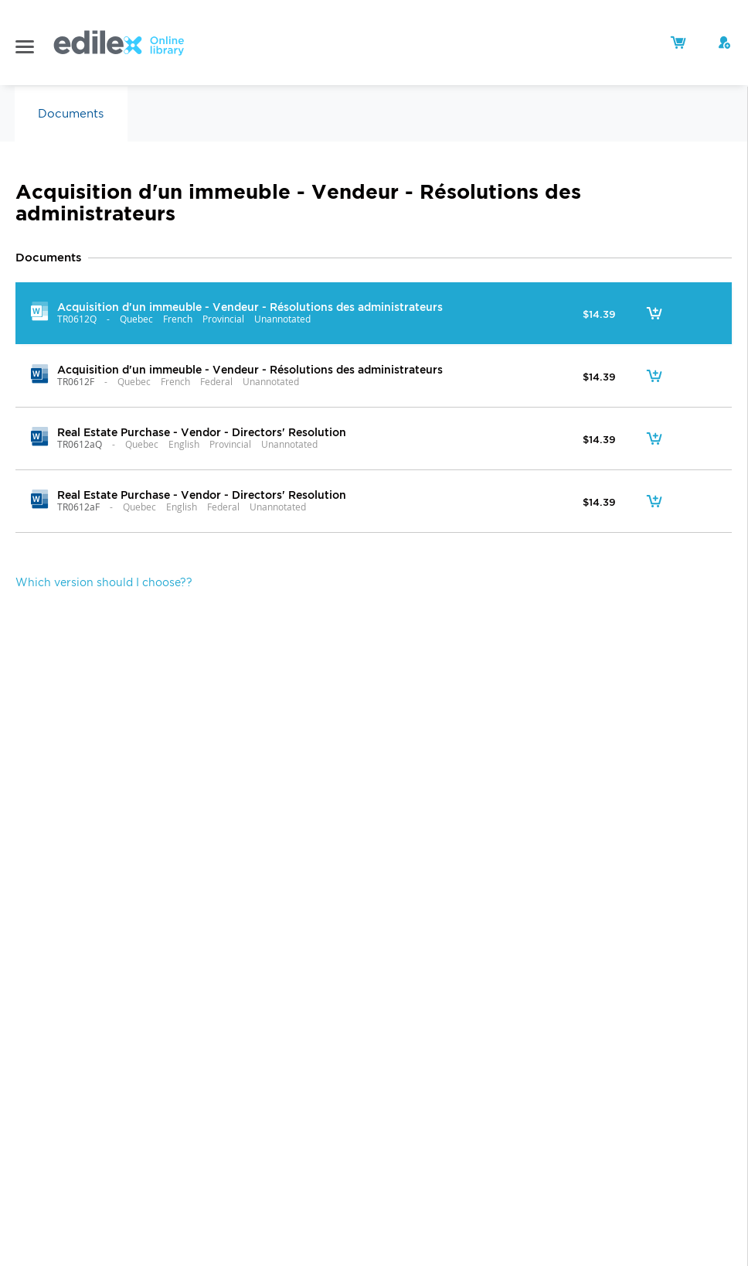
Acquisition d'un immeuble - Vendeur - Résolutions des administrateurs (250, 306)
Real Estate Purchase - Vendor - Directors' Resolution (201, 432)
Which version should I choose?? (103, 582)
